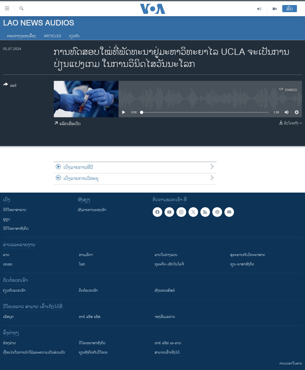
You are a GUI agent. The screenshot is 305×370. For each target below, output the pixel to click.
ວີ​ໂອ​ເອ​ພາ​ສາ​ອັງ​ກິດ (92, 343)
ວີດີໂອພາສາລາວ (14, 210)
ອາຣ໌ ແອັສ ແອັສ (89, 316)
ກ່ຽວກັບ (74, 36)
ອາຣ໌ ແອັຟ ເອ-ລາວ (168, 343)
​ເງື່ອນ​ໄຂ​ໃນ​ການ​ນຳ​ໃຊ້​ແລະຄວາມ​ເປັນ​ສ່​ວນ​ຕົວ (34, 352)
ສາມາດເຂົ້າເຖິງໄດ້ (167, 352)
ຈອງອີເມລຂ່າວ (165, 316)
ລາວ (6, 255)
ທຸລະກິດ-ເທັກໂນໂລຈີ (169, 264)
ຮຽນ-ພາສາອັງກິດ (242, 264)
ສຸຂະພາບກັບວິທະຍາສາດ (247, 255)
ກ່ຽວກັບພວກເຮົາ (14, 290)
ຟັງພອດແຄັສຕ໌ (165, 290)
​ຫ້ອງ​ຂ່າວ (9, 343)
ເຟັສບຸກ (8, 316)
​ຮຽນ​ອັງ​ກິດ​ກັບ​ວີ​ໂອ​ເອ (93, 352)
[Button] (10, 86)
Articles (52, 36)
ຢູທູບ (6, 219)
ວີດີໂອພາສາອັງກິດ (16, 228)
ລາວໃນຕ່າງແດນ (166, 255)
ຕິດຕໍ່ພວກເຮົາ (88, 290)
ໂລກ (82, 264)
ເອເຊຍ (7, 264)
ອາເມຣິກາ (86, 255)
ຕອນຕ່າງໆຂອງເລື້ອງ (21, 36)
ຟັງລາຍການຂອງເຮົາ (92, 210)
